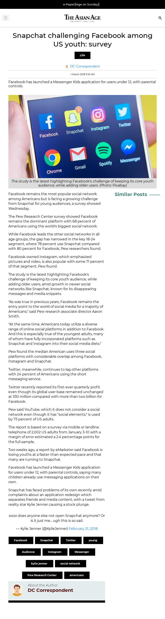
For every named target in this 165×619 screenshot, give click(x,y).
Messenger (82, 552)
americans (77, 575)
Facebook (21, 540)
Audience (28, 552)
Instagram (55, 552)
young (93, 540)
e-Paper (68, 4)
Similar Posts (131, 194)
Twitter (71, 540)
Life (82, 55)
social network (70, 563)
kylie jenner (39, 563)
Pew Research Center (42, 575)
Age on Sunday (87, 4)
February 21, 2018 (83, 529)
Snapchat (46, 540)
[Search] (160, 18)
